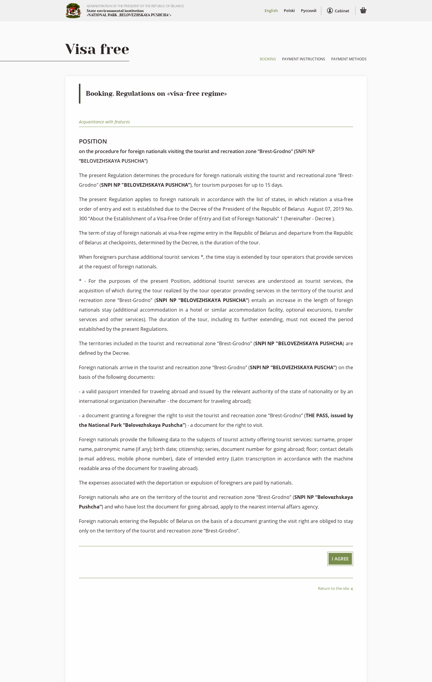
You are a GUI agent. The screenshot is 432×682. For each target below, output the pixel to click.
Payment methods (349, 59)
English (271, 10)
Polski (289, 10)
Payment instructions (303, 59)
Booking (268, 59)
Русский (308, 10)
